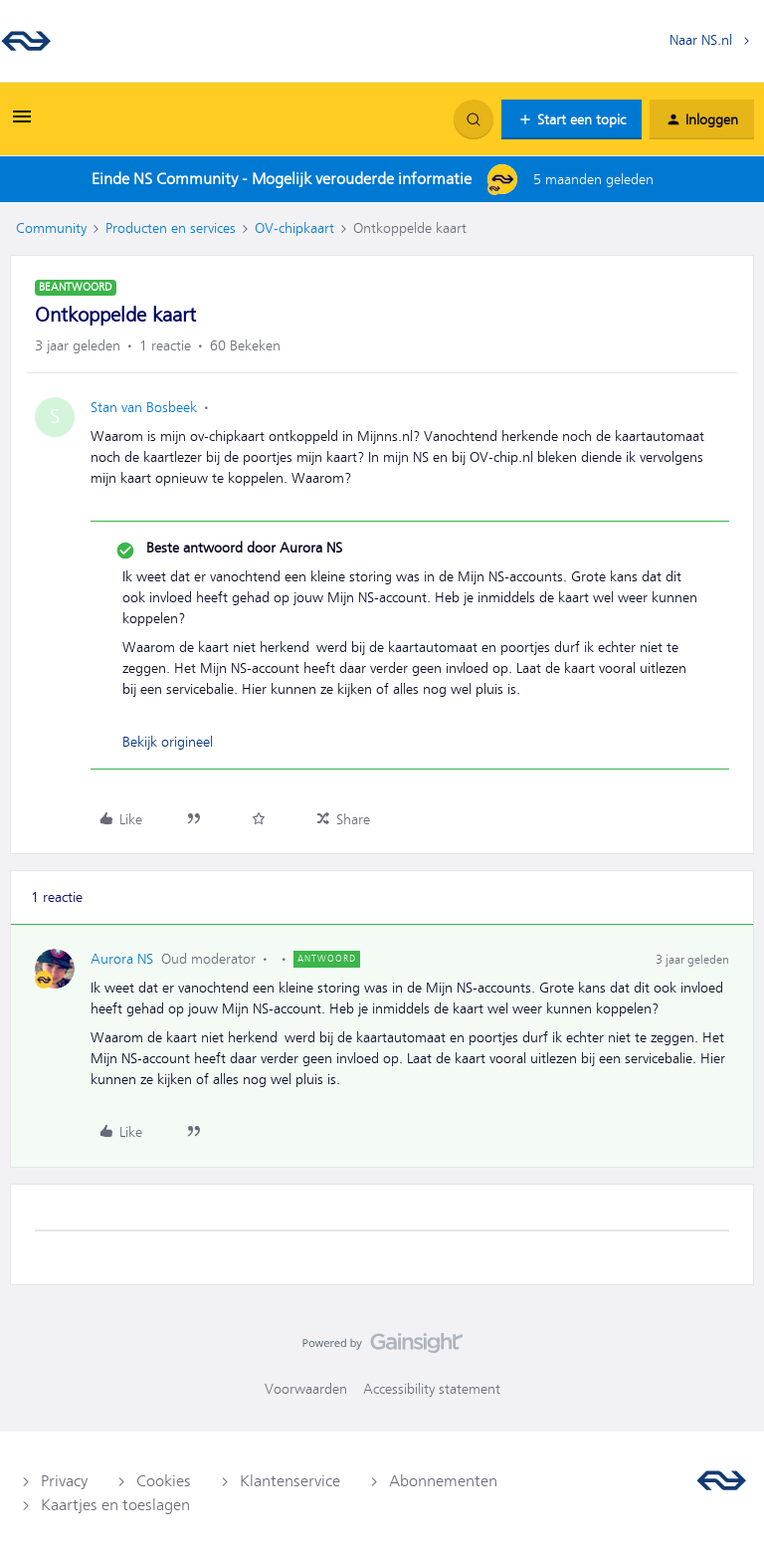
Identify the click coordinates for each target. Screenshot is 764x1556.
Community (51, 228)
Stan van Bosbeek (144, 407)
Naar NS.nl (700, 40)
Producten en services (170, 228)
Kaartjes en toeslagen (115, 1505)
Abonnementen (443, 1481)
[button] (22, 123)
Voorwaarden (306, 1389)
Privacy (64, 1481)
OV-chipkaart (294, 228)
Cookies (163, 1481)
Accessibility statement (431, 1389)
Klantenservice (290, 1481)
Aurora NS (122, 959)
